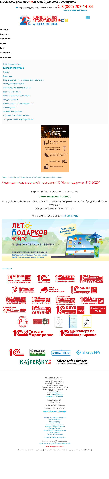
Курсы (6, 72)
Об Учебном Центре (12, 64)
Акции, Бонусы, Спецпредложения (55, 430)
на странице (70, 215)
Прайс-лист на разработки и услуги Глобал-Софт (54, 443)
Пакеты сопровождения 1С (54, 425)
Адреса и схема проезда (55, 434)
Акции (0, 43)
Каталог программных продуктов (54, 417)
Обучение (0, 38)
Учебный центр (14, 177)
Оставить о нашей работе (55, 437)
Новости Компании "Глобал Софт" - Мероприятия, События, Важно (41, 177)
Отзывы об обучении (12, 111)
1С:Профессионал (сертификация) (18, 119)
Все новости (7, 268)
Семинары (8, 76)
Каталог (0, 29)
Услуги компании (54, 421)
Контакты (0, 57)
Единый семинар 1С (12, 91)
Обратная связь (55, 432)
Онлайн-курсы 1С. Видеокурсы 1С (18, 103)
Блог (0, 48)
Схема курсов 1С (10, 107)
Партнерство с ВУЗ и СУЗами (16, 115)
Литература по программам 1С (17, 88)
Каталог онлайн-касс (54, 419)
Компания (0, 52)
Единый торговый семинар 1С (16, 95)
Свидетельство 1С (11, 99)
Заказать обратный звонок (75, 10)
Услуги (0, 34)
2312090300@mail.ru (57, 395)
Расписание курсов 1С (55, 428)
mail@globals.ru (57, 393)
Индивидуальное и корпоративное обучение (23, 80)
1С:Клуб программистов (13, 84)
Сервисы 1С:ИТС (55, 423)
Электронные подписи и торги (55, 426)
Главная (4, 177)
